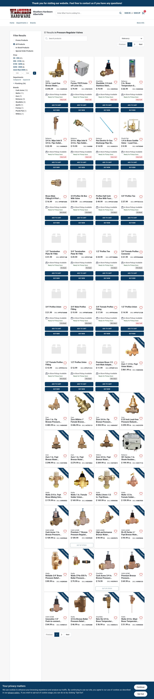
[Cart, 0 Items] (143, 13)
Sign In (128, 13)
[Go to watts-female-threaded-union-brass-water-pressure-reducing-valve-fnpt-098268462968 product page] (56, 85)
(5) (20, 99)
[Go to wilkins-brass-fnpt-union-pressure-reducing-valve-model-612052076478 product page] (56, 448)
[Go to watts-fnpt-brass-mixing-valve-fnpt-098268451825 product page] (56, 486)
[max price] (27, 73)
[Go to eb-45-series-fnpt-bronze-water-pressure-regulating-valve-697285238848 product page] (107, 527)
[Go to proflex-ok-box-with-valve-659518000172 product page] (81, 198)
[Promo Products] (14, 40)
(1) (19, 105)
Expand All (26, 80)
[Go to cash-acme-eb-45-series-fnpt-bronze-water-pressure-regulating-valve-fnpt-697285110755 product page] (132, 527)
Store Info (140, 23)
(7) (19, 96)
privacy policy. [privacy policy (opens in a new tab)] (14, 693)
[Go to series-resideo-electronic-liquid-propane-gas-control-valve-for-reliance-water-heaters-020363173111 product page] (132, 448)
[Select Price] (34, 73)
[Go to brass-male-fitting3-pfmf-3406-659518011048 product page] (56, 198)
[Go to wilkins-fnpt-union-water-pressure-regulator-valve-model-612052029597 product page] (132, 365)
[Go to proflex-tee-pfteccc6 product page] (132, 198)
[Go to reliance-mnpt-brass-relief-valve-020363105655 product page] (56, 142)
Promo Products (22, 40)
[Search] (120, 13)
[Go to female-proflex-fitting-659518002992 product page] (56, 365)
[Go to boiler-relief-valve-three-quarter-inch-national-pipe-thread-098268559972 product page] (81, 570)
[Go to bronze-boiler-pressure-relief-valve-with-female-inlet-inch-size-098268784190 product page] (81, 610)
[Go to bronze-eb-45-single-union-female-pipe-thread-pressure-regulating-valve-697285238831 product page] (107, 570)
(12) (22, 90)
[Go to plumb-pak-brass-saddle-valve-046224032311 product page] (132, 142)
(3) (21, 102)
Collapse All (17, 80)
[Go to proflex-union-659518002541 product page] (56, 309)
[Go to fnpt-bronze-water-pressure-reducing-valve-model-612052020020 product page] (81, 448)
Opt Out (140, 694)
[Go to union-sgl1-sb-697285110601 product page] (107, 85)
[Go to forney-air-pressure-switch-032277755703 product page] (81, 85)
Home (12, 23)
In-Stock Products (22, 47)
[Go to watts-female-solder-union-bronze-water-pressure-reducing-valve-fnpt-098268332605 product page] (81, 486)
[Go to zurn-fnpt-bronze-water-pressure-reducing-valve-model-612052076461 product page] (107, 448)
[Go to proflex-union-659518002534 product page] (132, 309)
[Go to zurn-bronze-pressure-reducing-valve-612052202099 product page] (56, 411)
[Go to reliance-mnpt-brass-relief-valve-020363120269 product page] (132, 85)
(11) (20, 93)
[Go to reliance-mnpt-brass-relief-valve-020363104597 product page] (81, 142)
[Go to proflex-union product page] (81, 365)
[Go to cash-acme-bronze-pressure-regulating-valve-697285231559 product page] (81, 527)
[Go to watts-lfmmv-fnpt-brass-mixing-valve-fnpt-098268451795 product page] (107, 486)
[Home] (20, 13)
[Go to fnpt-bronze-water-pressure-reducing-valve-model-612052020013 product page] (132, 411)
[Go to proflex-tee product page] (107, 254)
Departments (21, 23)
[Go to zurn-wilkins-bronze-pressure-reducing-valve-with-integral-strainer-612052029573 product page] (107, 411)
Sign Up (137, 13)
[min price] (17, 73)
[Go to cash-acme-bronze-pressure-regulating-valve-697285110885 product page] (56, 527)
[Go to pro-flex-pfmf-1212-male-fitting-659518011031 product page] (107, 365)
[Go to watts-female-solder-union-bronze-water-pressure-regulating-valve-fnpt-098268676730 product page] (132, 486)
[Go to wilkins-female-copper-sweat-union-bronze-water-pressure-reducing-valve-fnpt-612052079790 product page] (81, 411)
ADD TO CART (56, 105)
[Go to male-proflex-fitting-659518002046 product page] (81, 309)
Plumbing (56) (20, 83)
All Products (20, 44)
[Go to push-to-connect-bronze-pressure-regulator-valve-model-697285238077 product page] (56, 610)
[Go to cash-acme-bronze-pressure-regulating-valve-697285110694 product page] (132, 570)
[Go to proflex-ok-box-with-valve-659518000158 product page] (107, 198)
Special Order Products (24, 51)
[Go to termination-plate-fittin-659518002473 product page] (81, 254)
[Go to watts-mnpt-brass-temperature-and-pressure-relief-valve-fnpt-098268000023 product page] (132, 610)
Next (140, 44)
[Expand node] (14, 83)
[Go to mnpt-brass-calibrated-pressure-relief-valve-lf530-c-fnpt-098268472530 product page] (56, 570)
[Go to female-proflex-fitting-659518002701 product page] (132, 254)
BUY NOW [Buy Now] (56, 110)
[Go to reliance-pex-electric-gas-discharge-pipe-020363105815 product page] (107, 142)
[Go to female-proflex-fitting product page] (107, 309)
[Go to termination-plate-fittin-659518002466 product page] (56, 254)
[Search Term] (89, 13)
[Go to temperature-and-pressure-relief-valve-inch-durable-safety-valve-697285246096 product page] (107, 610)
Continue (140, 687)
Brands (33, 23)
